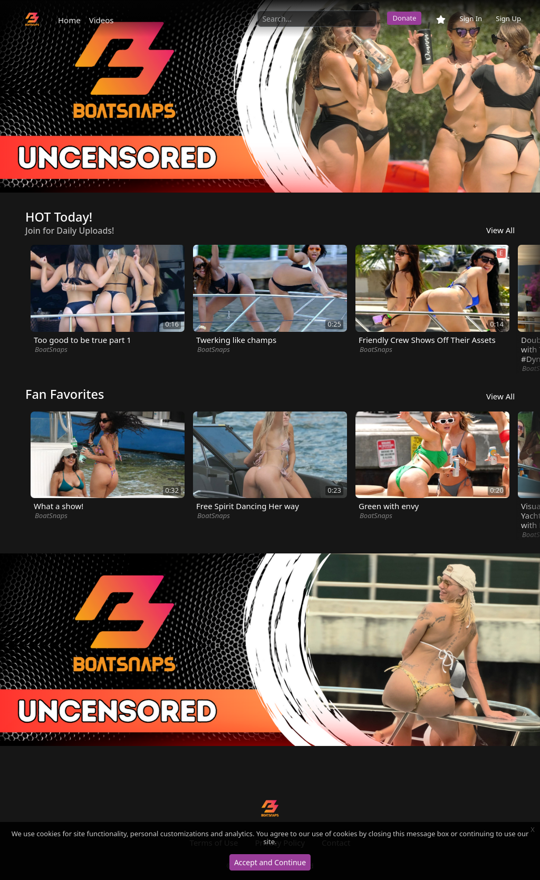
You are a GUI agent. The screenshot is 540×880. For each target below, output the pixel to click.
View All (500, 230)
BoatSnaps (51, 349)
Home (69, 20)
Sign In (470, 18)
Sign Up (508, 18)
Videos (101, 20)
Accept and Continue (270, 862)
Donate (404, 18)
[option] (270, 96)
